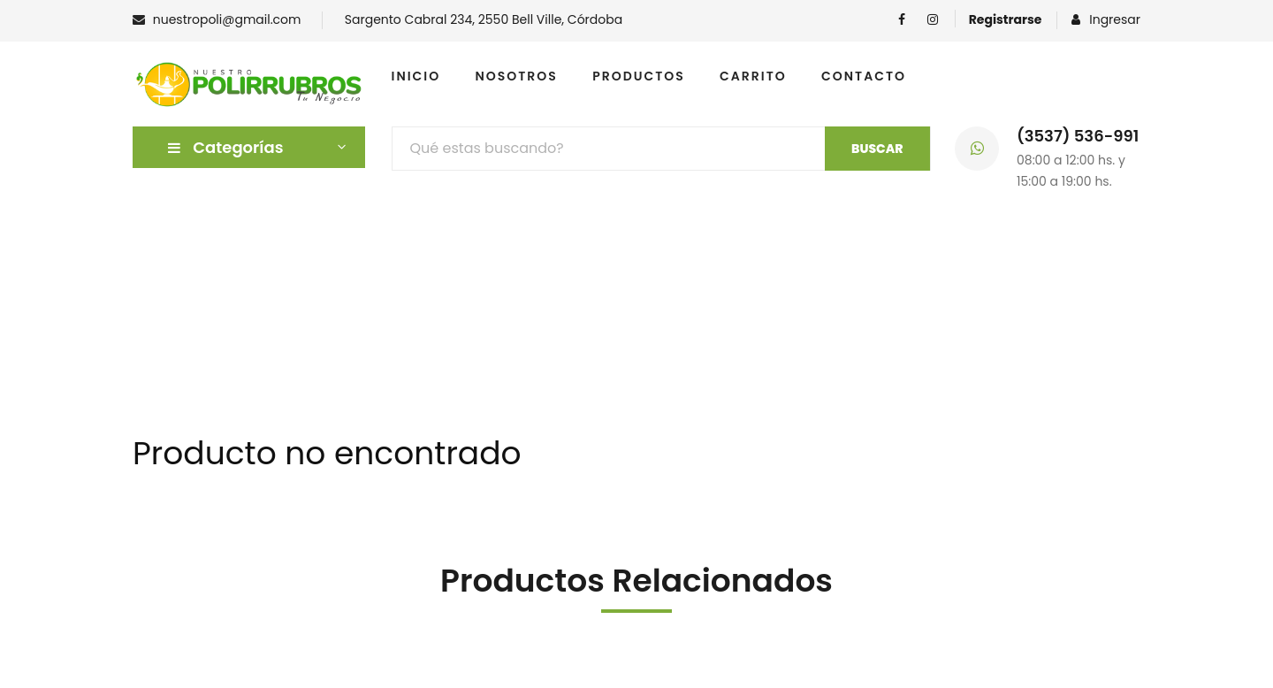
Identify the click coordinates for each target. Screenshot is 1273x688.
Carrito (753, 76)
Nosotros (517, 76)
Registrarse (1005, 19)
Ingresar (1105, 19)
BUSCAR (877, 148)
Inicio (416, 76)
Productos (638, 76)
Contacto (863, 76)
